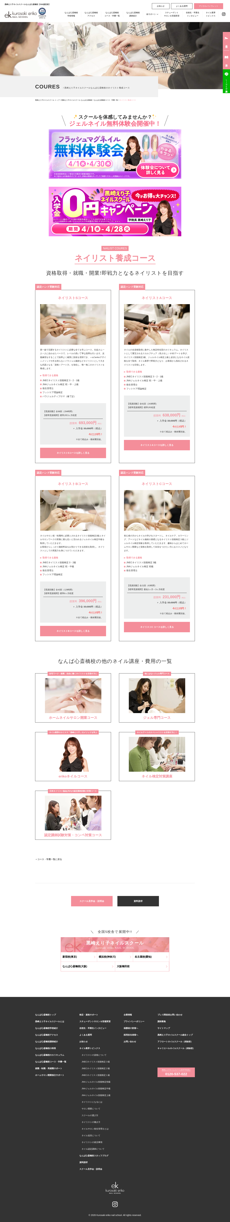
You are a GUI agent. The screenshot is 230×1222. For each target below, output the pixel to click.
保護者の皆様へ (131, 1028)
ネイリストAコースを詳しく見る (156, 445)
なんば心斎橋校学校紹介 (46, 1028)
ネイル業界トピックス (210, 14)
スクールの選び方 (90, 1115)
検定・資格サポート (88, 1015)
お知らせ (161, 6)
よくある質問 (182, 6)
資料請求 (138, 901)
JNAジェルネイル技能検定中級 (96, 1088)
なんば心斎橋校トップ (45, 1015)
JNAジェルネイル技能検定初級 (96, 1082)
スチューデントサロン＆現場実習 (171, 14)
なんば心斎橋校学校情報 (71, 14)
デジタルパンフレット (208, 6)
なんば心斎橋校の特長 (45, 1048)
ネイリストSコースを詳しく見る (73, 453)
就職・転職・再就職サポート (48, 1068)
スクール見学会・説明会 (92, 901)
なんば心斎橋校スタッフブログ (93, 1155)
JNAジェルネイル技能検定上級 (96, 1095)
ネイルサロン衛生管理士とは (95, 1129)
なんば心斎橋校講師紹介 (133, 14)
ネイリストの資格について (94, 1055)
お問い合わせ (130, 1041)
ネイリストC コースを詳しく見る (157, 627)
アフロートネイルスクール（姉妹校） (175, 1041)
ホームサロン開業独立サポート (49, 1075)
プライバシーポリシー (134, 1021)
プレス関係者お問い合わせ (169, 1015)
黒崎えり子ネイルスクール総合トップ (175, 1035)
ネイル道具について (91, 1135)
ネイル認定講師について (93, 1149)
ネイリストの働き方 (91, 1122)
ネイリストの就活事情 (92, 1142)
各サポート (151, 14)
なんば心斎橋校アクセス (91, 14)
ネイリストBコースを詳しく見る (73, 631)
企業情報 (128, 1015)
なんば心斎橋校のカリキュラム (49, 1055)
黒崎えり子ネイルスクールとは (49, 1021)
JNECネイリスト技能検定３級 (96, 1062)
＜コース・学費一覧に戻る (48, 859)
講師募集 (161, 1021)
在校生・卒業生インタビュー (192, 14)
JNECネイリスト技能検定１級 (96, 1075)
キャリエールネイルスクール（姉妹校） (176, 1048)
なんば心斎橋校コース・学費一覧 (112, 14)
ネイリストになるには (92, 1102)
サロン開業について (91, 1108)
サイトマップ (163, 1028)
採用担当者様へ (131, 1035)
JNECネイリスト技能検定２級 (96, 1068)
